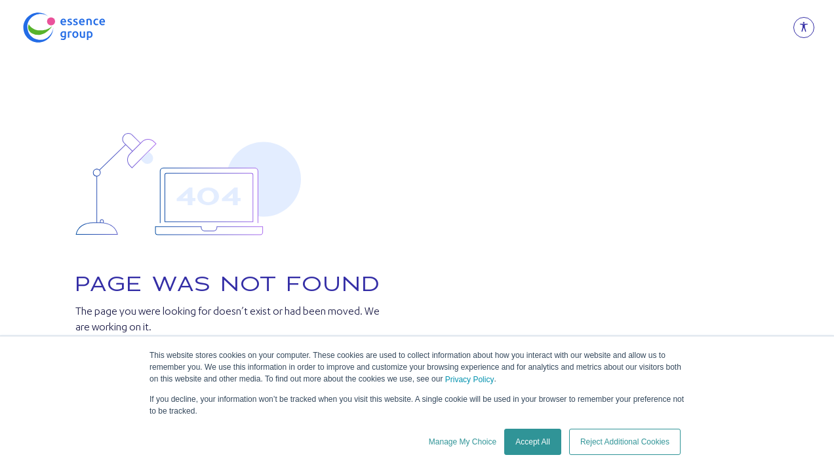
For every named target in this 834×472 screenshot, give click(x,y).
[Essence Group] (85, 27)
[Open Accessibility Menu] (803, 27)
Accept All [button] (532, 441)
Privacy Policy (469, 379)
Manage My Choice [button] (462, 441)
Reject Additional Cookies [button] (624, 441)
